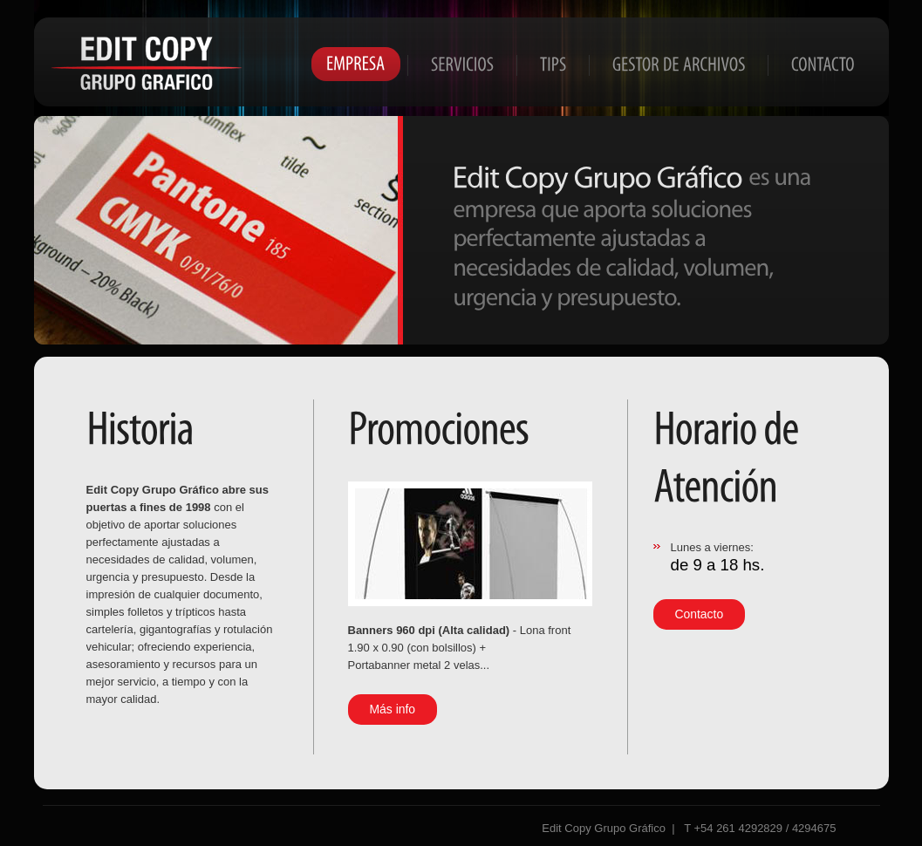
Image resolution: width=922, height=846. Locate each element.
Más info (393, 709)
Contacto (699, 614)
